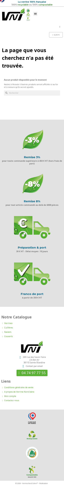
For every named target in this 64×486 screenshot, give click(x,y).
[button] (32, 373)
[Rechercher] (32, 93)
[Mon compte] (60, 27)
